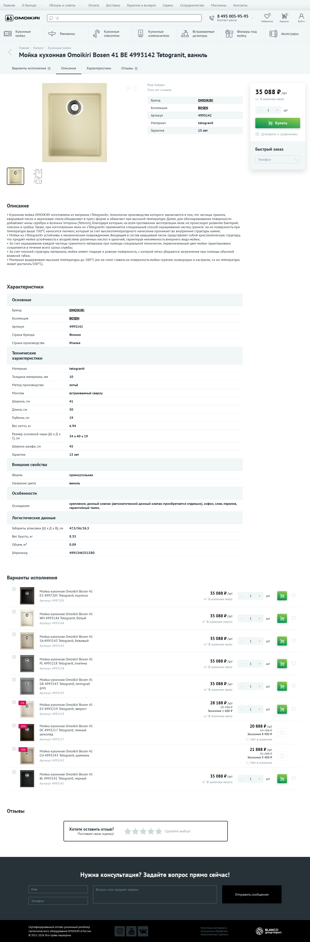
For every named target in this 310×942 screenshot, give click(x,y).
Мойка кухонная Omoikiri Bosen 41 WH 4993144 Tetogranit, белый (66, 616)
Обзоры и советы (65, 5)
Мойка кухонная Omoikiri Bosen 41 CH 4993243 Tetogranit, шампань (66, 753)
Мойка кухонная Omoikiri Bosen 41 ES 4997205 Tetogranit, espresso (66, 593)
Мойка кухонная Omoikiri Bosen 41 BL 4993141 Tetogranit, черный (66, 776)
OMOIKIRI (205, 100)
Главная (9, 5)
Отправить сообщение (252, 894)
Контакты (240, 5)
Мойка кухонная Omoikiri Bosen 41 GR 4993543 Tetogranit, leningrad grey (66, 684)
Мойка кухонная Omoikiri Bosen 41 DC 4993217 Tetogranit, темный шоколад (66, 730)
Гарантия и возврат (141, 5)
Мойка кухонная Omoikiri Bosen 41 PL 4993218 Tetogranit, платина (66, 661)
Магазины (218, 5)
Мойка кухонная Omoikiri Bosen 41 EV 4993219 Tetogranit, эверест (66, 707)
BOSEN (203, 108)
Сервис (168, 5)
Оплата (93, 5)
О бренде (32, 5)
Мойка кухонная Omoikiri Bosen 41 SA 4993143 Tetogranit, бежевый (66, 639)
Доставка (113, 5)
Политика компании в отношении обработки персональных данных (214, 931)
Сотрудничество (192, 5)
